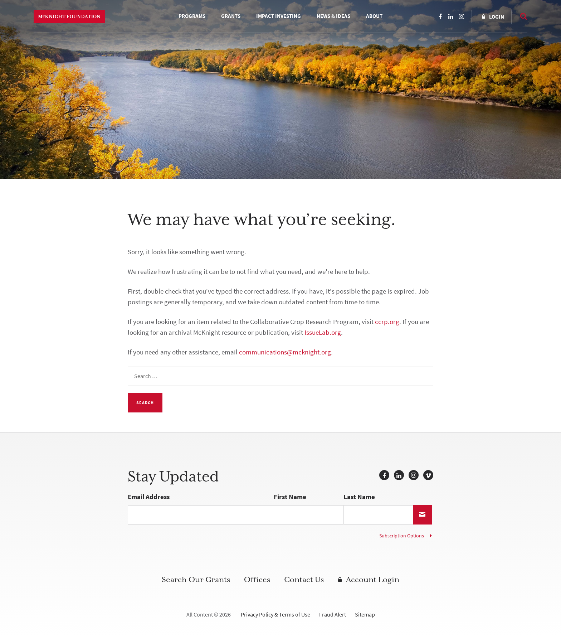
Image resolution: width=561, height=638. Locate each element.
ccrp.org (387, 321)
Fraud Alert (332, 614)
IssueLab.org (322, 332)
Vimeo (428, 475)
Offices (257, 579)
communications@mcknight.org (285, 352)
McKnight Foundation (69, 16)
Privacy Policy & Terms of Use (275, 614)
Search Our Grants (196, 579)
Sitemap (365, 614)
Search (520, 16)
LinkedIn (451, 16)
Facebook (440, 16)
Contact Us (304, 579)
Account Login (372, 579)
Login (496, 16)
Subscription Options (401, 535)
